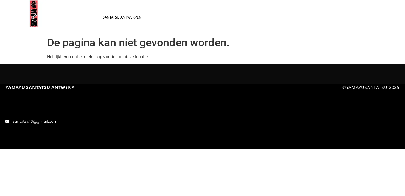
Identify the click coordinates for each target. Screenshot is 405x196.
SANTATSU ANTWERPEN (122, 17)
